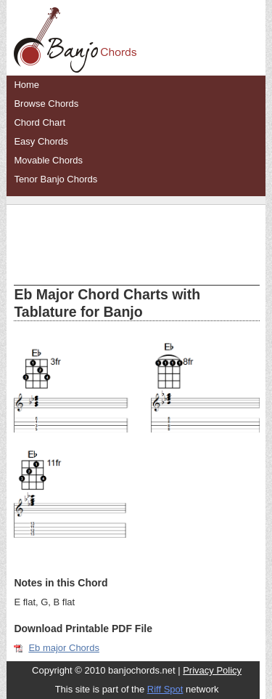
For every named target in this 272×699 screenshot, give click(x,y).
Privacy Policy (212, 670)
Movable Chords (48, 160)
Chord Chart (39, 122)
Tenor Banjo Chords (55, 179)
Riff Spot (165, 689)
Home (26, 84)
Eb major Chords (63, 647)
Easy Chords (40, 141)
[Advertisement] (136, 234)
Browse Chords (46, 103)
